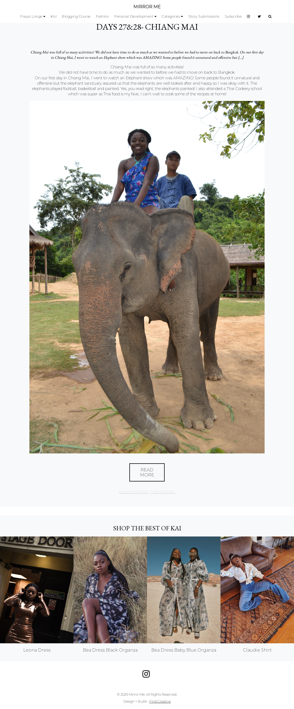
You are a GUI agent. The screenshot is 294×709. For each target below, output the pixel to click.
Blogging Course (76, 16)
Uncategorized (134, 492)
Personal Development (133, 16)
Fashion (102, 16)
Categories (171, 16)
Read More (147, 472)
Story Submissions (203, 16)
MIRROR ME (147, 6)
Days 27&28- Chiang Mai (147, 26)
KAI (54, 16)
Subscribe (233, 16)
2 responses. (163, 492)
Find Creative (160, 701)
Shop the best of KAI (147, 528)
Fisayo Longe (31, 16)
